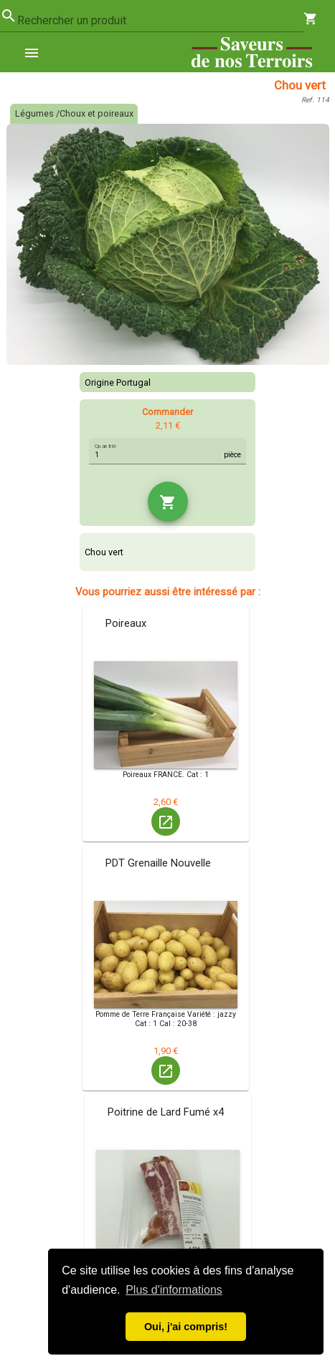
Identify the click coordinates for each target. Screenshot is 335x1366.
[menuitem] (37, 52)
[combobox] (160, 20)
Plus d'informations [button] (174, 1290)
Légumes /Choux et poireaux (74, 113)
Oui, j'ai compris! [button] (185, 1326)
